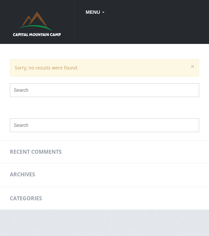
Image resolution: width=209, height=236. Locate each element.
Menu (93, 12)
